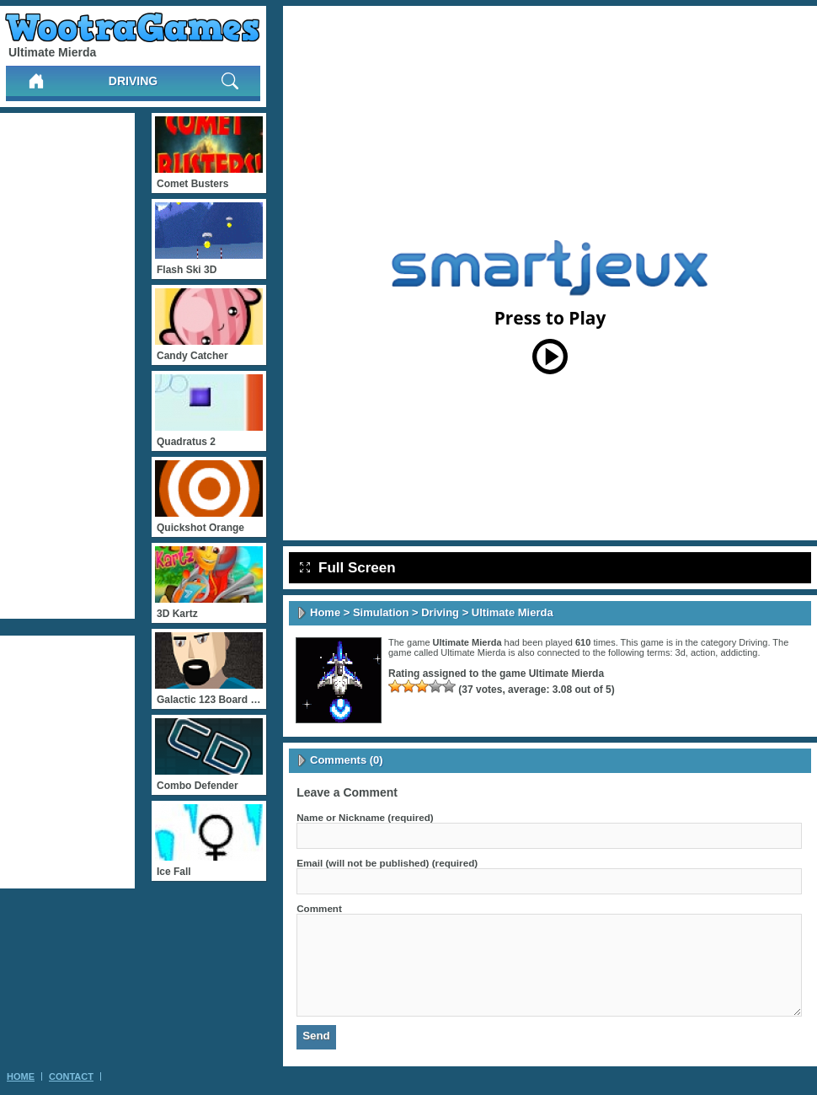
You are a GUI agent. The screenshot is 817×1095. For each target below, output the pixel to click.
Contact (71, 1076)
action (703, 652)
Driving (133, 81)
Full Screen (348, 568)
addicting (738, 652)
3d (680, 652)
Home (325, 612)
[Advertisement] (67, 366)
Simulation (380, 612)
